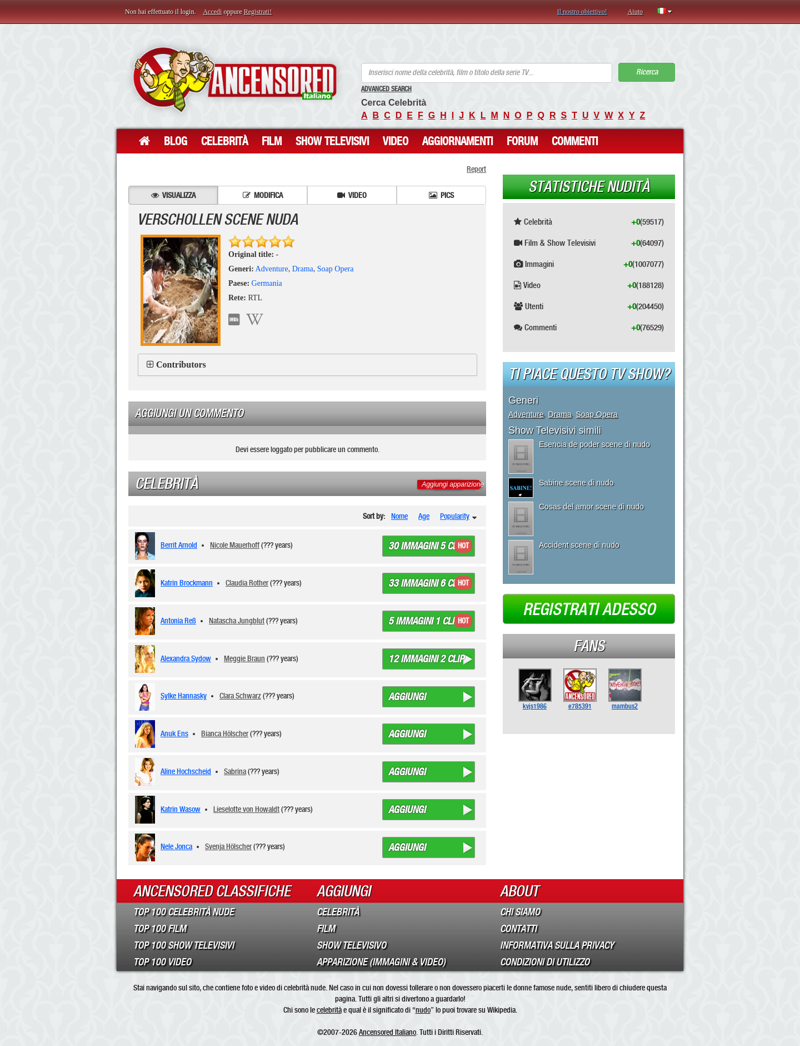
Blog (175, 141)
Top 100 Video (162, 962)
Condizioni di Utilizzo (544, 962)
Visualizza (173, 195)
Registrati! (258, 12)
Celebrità (224, 141)
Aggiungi (407, 697)
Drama (302, 269)
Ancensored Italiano (387, 1032)
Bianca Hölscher (224, 733)
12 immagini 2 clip (426, 659)
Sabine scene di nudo (576, 482)
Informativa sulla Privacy (557, 945)
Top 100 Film (159, 929)
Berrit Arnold (179, 545)
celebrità (329, 1009)
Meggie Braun (244, 658)
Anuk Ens (174, 733)
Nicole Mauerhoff (234, 545)
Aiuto (635, 12)
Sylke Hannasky (184, 695)
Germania (267, 283)
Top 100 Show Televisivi (183, 945)
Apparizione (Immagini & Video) (381, 962)
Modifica (263, 195)
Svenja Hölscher (228, 846)
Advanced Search (386, 89)
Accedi (212, 12)
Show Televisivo (351, 945)
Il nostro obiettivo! (582, 12)
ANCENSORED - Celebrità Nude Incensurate (234, 79)
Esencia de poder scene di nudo (594, 444)
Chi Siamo (520, 912)
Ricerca (647, 72)
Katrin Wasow (181, 809)
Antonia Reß (178, 620)
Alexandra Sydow (186, 658)
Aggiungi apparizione (453, 484)
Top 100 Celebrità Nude (183, 912)
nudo (423, 1009)
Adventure (272, 269)
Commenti (575, 141)
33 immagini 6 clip (426, 583)
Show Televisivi (332, 141)
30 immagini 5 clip (426, 546)
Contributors (181, 364)
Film (272, 141)
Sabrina (235, 771)
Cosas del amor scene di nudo (591, 506)
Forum (522, 141)
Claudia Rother (247, 582)
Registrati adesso (589, 609)
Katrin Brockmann (187, 582)
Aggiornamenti (457, 141)
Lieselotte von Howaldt (246, 809)
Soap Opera (335, 269)
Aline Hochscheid (186, 771)
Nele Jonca (176, 846)
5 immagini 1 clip (423, 621)
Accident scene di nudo (579, 545)
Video (395, 141)
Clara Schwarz (240, 695)
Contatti (518, 929)
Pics (441, 195)
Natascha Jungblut (236, 620)
